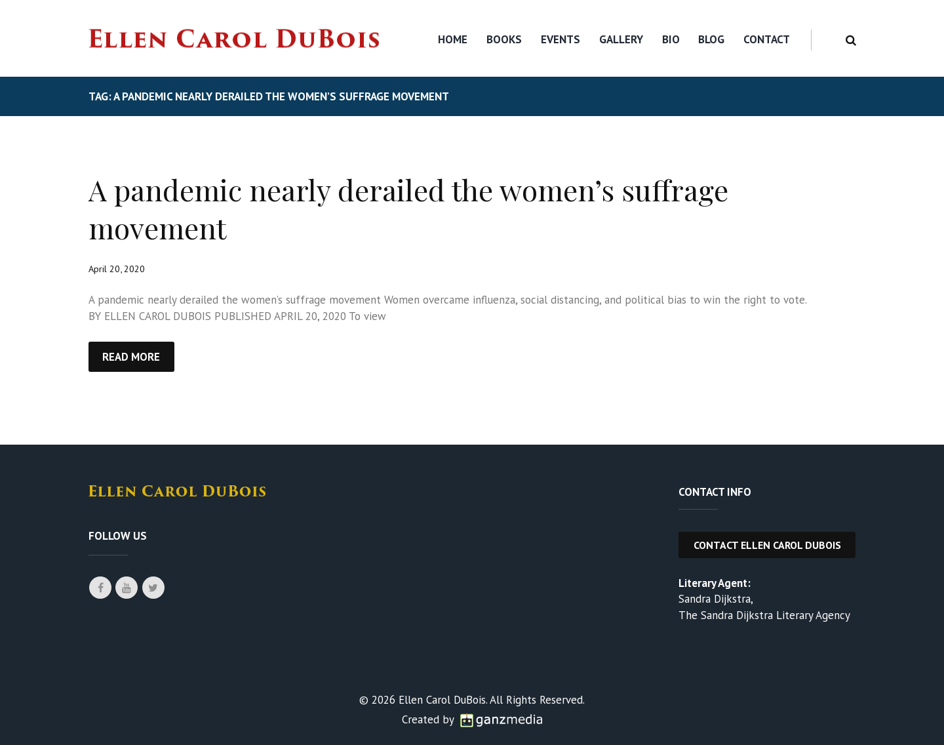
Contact (766, 39)
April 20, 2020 (117, 268)
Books (504, 39)
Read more (132, 357)
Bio (671, 39)
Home (452, 39)
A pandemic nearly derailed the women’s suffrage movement (412, 208)
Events (560, 39)
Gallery (621, 39)
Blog (711, 39)
